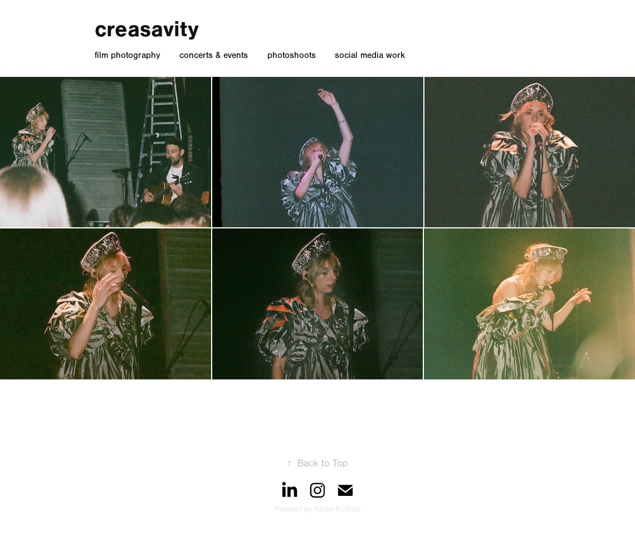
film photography (127, 55)
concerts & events (213, 55)
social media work (370, 55)
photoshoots (291, 55)
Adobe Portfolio (337, 509)
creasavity (147, 29)
